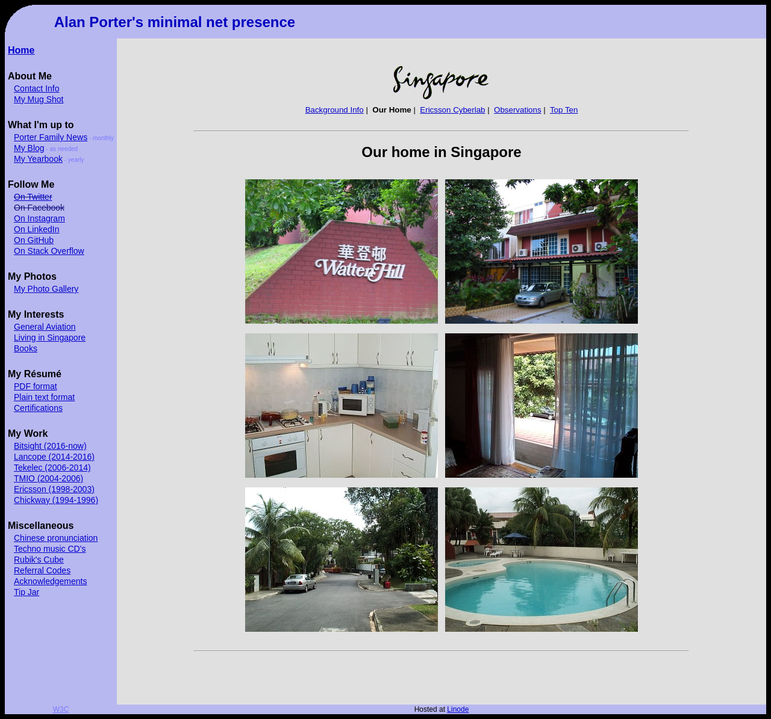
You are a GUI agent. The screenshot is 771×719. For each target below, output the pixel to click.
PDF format (35, 386)
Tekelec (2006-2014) (52, 467)
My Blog (29, 148)
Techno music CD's (50, 549)
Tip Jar (26, 592)
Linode (458, 709)
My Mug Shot (38, 99)
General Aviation (44, 327)
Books (25, 348)
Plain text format (44, 397)
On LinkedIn (37, 229)
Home (21, 50)
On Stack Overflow (49, 251)
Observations (518, 109)
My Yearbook (38, 159)
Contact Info (37, 88)
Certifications (38, 408)
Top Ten (564, 109)
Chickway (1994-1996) (56, 500)
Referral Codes (42, 570)
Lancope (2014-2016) (54, 456)
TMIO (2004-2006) (48, 478)
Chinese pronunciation (56, 538)
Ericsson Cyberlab (452, 109)
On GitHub (34, 240)
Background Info (334, 109)
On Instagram (39, 218)
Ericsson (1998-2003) (54, 489)
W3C (61, 709)
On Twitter (33, 197)
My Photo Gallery (46, 289)
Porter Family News (50, 137)
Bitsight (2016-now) (50, 446)
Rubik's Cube (39, 559)
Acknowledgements (50, 581)
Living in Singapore (50, 337)
